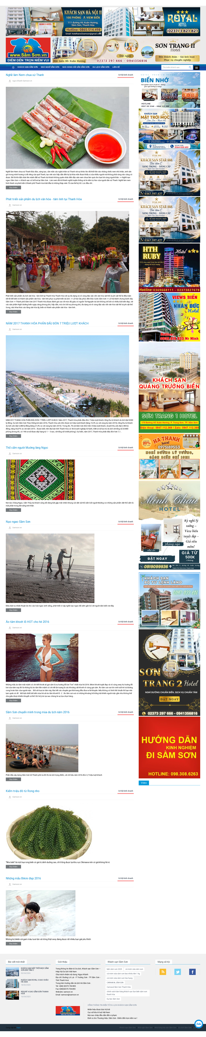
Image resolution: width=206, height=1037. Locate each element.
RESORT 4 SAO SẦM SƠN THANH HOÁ (34, 993)
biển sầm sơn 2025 (114, 969)
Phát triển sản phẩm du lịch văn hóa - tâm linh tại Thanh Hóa (44, 199)
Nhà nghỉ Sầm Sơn (50, 67)
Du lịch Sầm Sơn (101, 67)
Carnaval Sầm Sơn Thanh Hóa (119, 987)
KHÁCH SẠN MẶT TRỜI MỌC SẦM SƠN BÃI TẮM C (35, 969)
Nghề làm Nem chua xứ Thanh (25, 75)
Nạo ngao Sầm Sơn (18, 521)
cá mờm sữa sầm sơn (134, 969)
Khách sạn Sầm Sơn (28, 67)
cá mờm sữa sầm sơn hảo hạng (119, 978)
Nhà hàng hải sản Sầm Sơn (76, 67)
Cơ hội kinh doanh (125, 75)
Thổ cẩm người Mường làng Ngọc (27, 447)
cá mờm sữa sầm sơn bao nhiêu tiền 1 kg (123, 974)
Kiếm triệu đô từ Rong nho (22, 791)
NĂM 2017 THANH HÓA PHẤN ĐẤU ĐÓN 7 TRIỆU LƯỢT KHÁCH (47, 323)
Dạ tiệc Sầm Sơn (113, 999)
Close (8, 66)
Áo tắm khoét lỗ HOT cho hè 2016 (27, 622)
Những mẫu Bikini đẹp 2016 (23, 878)
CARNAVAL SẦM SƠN (115, 983)
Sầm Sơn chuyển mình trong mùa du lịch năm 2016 (37, 712)
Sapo (18, 1028)
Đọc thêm (13, 187)
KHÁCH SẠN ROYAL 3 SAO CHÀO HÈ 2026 (34, 981)
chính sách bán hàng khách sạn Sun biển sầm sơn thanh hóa (127, 993)
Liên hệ (116, 67)
